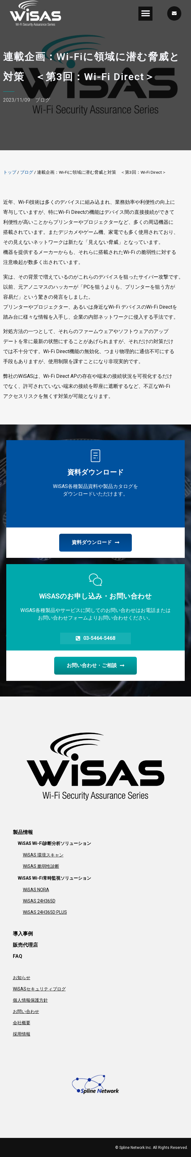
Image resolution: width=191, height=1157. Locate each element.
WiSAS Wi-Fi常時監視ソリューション (54, 878)
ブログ (42, 100)
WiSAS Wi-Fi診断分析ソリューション (54, 843)
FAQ (17, 956)
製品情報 (23, 832)
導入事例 (23, 934)
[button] (145, 14)
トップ (9, 172)
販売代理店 (25, 945)
